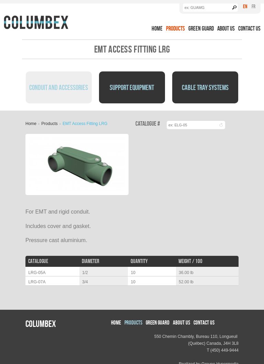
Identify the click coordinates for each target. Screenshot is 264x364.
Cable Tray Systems (205, 87)
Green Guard (201, 28)
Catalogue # (147, 124)
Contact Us (249, 28)
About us (226, 28)
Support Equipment (132, 87)
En (245, 6)
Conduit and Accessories (58, 87)
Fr (253, 6)
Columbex (40, 323)
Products (175, 28)
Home (157, 28)
